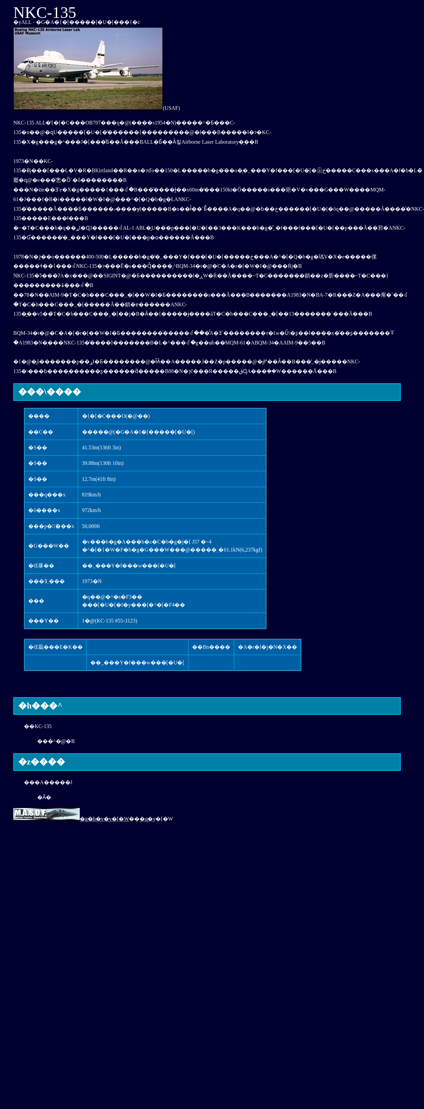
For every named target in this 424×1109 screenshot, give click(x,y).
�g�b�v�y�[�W (71, 819)
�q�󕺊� (146, 819)
